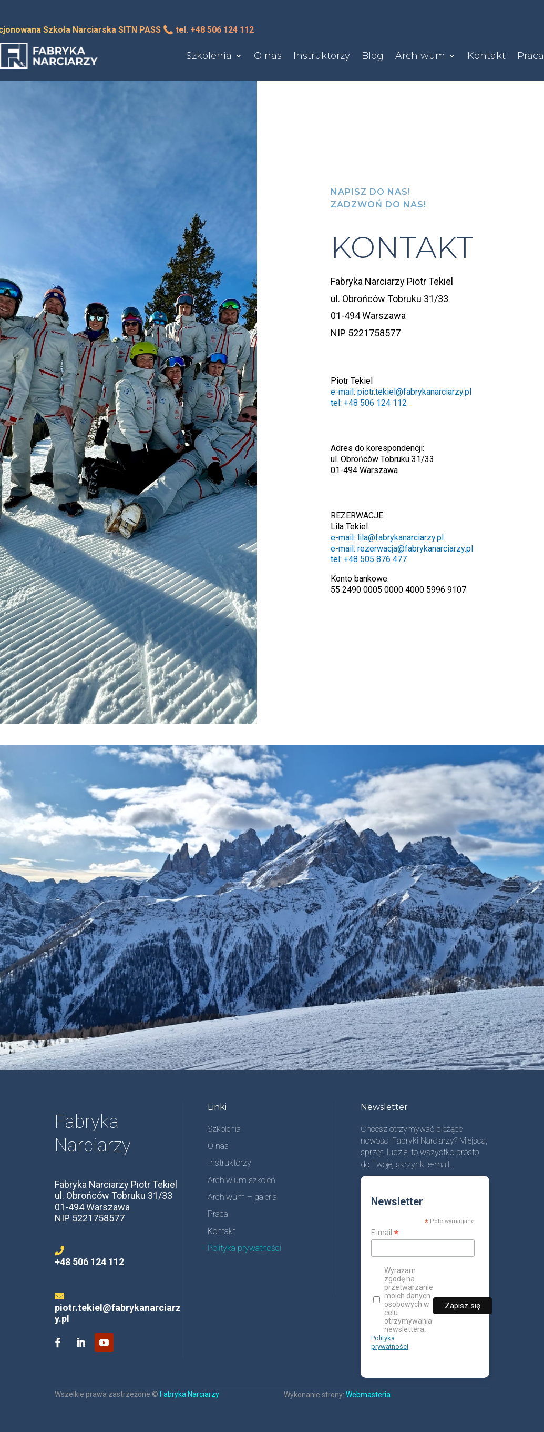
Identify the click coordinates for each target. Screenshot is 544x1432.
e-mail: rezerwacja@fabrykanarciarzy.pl (402, 549)
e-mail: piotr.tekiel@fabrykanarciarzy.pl (401, 392)
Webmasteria (368, 1394)
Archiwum (420, 56)
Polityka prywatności (389, 1342)
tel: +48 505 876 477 (369, 559)
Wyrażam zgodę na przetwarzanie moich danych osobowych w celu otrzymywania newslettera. (403, 1300)
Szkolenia (209, 56)
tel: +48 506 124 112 (369, 403)
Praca (530, 56)
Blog (373, 56)
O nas (268, 56)
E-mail (385, 1233)
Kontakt (486, 56)
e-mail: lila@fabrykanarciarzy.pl (387, 538)
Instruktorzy (321, 56)
